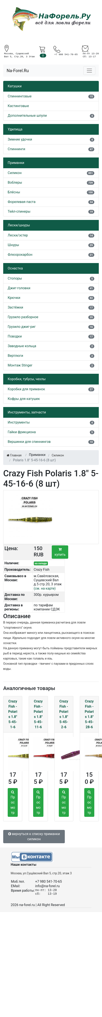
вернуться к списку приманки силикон (34, 836)
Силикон (15, 173)
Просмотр (12, 802)
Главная (14, 455)
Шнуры (13, 245)
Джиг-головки (19, 288)
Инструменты (19, 422)
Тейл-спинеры (19, 211)
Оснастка (15, 268)
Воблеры (15, 182)
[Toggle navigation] (89, 70)
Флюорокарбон (20, 255)
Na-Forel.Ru (18, 70)
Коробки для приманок (26, 389)
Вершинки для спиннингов (29, 442)
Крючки (14, 298)
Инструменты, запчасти (27, 412)
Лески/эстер (18, 235)
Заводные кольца (22, 346)
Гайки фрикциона (22, 432)
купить (60, 552)
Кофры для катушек (24, 399)
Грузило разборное (23, 317)
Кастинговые (18, 106)
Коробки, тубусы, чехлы (27, 379)
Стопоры (15, 278)
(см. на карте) (45, 588)
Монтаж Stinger (20, 365)
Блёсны (14, 192)
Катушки (15, 86)
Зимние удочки (20, 139)
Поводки (15, 336)
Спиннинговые (20, 96)
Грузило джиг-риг (22, 327)
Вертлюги (15, 356)
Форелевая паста (21, 202)
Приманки (16, 163)
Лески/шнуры (19, 225)
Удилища (15, 129)
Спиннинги (16, 149)
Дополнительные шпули (27, 116)
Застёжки (15, 307)
